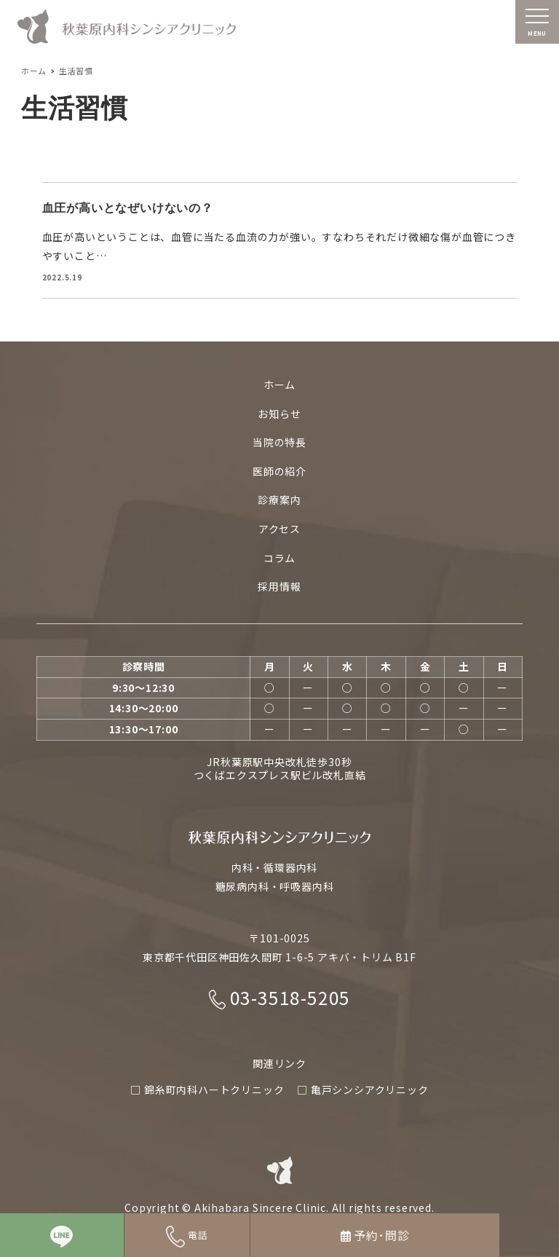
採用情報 (279, 587)
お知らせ (279, 413)
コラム (279, 558)
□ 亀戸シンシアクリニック (362, 1089)
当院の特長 (279, 443)
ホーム (279, 384)
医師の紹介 (279, 471)
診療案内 (279, 500)
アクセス (279, 528)
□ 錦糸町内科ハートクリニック (207, 1089)
